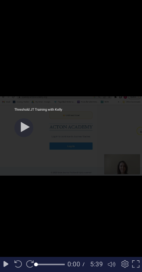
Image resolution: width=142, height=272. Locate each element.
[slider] (50, 264)
